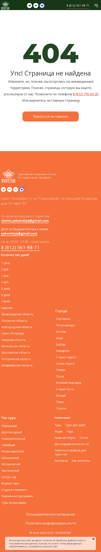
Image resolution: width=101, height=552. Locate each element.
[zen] (21, 191)
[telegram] (3, 191)
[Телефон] (15, 191)
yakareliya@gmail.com (19, 233)
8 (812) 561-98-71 (20, 247)
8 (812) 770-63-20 (85, 94)
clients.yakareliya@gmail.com (25, 220)
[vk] (9, 191)
